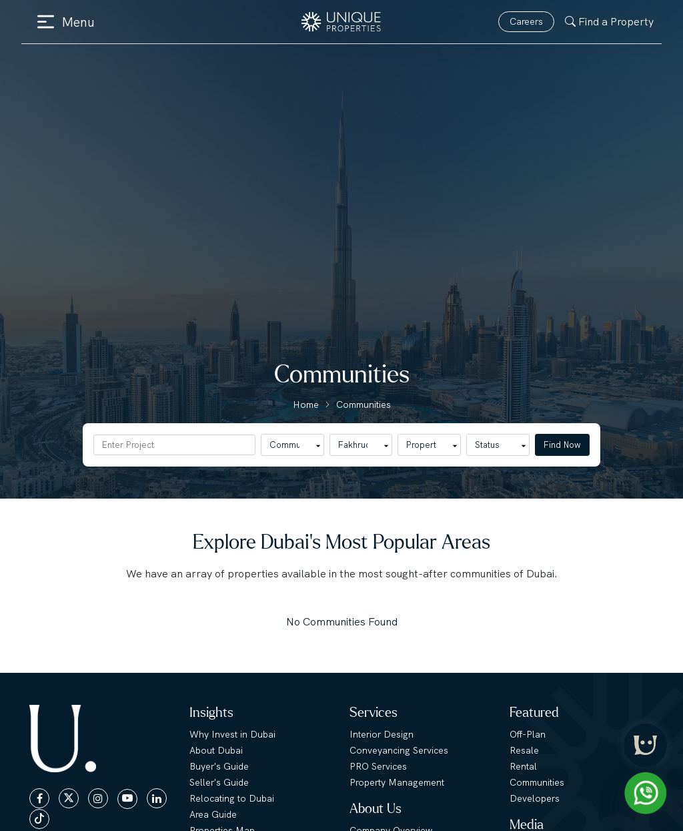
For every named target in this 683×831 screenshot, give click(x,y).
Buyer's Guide (219, 766)
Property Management (397, 782)
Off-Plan (528, 734)
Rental (523, 766)
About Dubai (216, 750)
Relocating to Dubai (231, 798)
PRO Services (378, 766)
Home (306, 404)
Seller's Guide (219, 782)
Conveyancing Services (399, 750)
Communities (363, 404)
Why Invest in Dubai (232, 734)
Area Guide (213, 814)
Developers (535, 798)
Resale (524, 750)
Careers (526, 21)
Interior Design (382, 734)
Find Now (562, 445)
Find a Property (609, 22)
